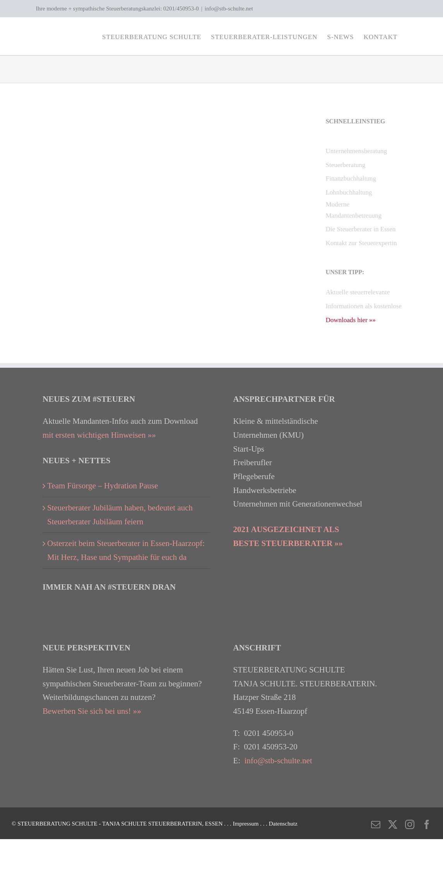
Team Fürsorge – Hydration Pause (102, 485)
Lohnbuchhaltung (349, 192)
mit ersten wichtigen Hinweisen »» (99, 435)
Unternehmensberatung (356, 151)
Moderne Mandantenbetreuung (353, 210)
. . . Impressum (242, 824)
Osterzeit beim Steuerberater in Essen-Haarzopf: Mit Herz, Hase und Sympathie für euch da (126, 550)
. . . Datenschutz (279, 824)
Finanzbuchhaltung (351, 178)
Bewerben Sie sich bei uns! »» (92, 711)
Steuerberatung (346, 165)
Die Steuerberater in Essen (361, 229)
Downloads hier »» (351, 320)
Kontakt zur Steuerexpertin (361, 243)
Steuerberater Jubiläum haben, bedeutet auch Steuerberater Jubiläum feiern (120, 514)
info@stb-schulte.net (229, 8)
